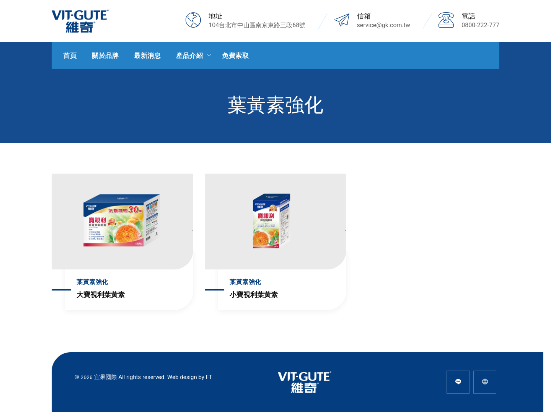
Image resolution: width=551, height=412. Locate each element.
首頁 (70, 55)
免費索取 (235, 55)
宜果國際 (105, 377)
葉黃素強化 (92, 282)
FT (209, 377)
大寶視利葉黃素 (101, 295)
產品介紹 (189, 55)
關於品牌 (105, 55)
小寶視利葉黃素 (254, 295)
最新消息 (147, 55)
